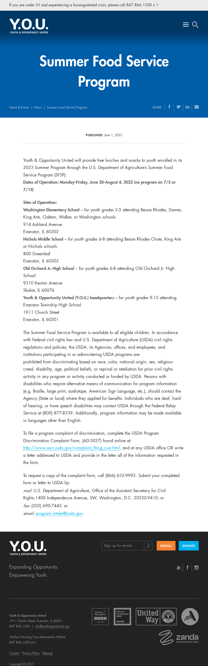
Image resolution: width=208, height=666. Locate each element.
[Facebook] (169, 103)
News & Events (19, 104)
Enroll (166, 542)
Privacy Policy (30, 650)
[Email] (197, 103)
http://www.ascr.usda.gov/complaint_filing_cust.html (71, 445)
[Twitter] (178, 103)
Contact (14, 650)
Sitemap (47, 650)
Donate (188, 542)
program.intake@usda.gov (59, 510)
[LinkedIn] (187, 103)
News (38, 104)
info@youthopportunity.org (52, 623)
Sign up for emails (118, 542)
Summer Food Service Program (67, 104)
